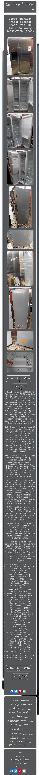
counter (26, 717)
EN (17, 767)
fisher (13, 717)
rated (31, 721)
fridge (13, 737)
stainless (22, 741)
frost (24, 720)
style (29, 738)
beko (10, 709)
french (15, 700)
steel (26, 724)
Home (20, 753)
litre (30, 742)
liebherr (24, 709)
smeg (30, 705)
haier (25, 745)
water (30, 709)
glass (30, 745)
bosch (14, 725)
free (19, 716)
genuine (12, 745)
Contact (20, 756)
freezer (15, 728)
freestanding (24, 712)
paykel (31, 734)
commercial (26, 729)
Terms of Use (20, 763)
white (12, 712)
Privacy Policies (20, 760)
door (16, 708)
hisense (22, 738)
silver (23, 704)
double (20, 725)
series (19, 745)
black (12, 741)
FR (23, 767)
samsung (13, 704)
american (14, 733)
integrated (24, 700)
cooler (25, 734)
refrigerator (13, 721)
